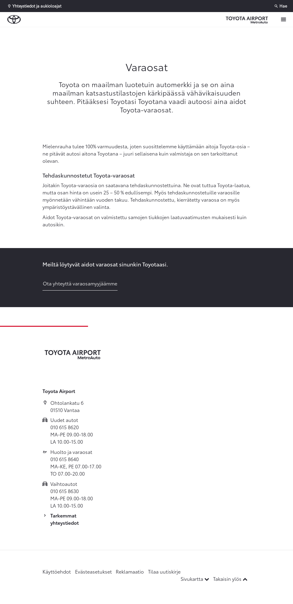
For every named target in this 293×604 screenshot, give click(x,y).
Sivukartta (195, 578)
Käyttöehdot (57, 571)
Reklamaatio (130, 571)
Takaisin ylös (230, 578)
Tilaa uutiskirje (164, 571)
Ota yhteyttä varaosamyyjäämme (80, 283)
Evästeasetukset (93, 571)
